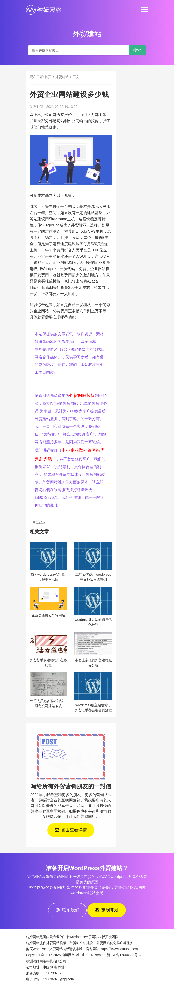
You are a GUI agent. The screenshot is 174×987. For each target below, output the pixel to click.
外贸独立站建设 (81, 943)
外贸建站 (62, 77)
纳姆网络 (68, 955)
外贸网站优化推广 (109, 943)
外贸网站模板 (82, 395)
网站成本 (39, 523)
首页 (48, 77)
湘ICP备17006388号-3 (124, 955)
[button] (144, 9)
